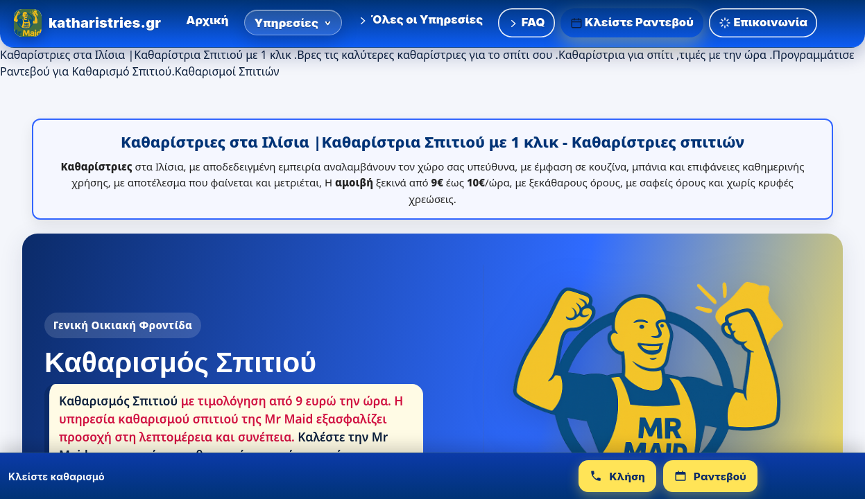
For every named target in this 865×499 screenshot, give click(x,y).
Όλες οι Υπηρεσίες (420, 19)
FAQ (526, 22)
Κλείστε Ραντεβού (632, 22)
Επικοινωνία (763, 22)
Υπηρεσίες (293, 23)
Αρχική (207, 20)
